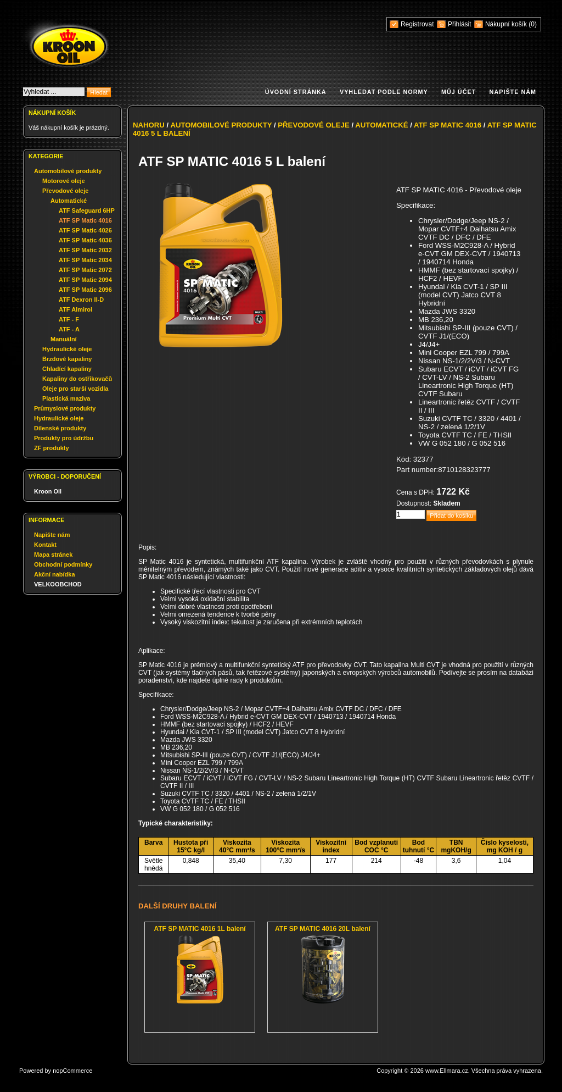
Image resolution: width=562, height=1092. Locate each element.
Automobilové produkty (68, 171)
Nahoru (149, 125)
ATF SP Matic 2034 (85, 260)
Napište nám (513, 91)
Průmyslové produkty (64, 408)
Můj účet (458, 91)
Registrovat (417, 24)
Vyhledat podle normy (384, 91)
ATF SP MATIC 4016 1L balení (199, 929)
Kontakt (45, 544)
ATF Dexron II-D (81, 299)
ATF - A (69, 329)
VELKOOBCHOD (58, 584)
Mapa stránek (53, 554)
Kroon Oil (47, 491)
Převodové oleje (65, 190)
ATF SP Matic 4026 (85, 230)
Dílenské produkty (60, 428)
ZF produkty (51, 448)
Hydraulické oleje (67, 349)
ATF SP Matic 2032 (85, 250)
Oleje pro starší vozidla (75, 388)
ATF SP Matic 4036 (85, 240)
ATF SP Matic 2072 (85, 270)
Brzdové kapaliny (67, 359)
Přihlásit (459, 24)
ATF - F (69, 319)
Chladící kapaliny (67, 368)
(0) (533, 24)
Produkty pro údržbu (63, 438)
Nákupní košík (507, 24)
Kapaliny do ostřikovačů (77, 378)
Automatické (68, 200)
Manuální (63, 339)
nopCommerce (72, 1070)
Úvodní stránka (296, 91)
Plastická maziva (66, 398)
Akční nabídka (54, 574)
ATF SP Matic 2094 (85, 279)
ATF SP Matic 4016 (85, 220)
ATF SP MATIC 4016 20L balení (322, 929)
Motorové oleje (63, 181)
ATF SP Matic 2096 (85, 289)
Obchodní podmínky (63, 564)
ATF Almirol (75, 309)
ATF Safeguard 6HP (87, 210)
